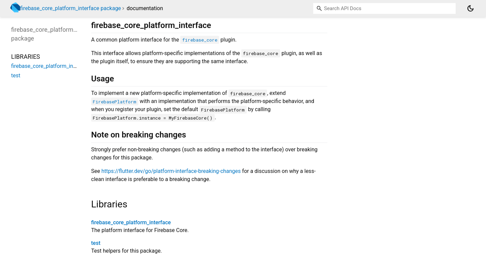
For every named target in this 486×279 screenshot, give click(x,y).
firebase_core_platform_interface (131, 222)
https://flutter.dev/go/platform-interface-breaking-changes (171, 171)
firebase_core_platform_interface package (70, 8)
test (95, 243)
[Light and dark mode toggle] (470, 8)
